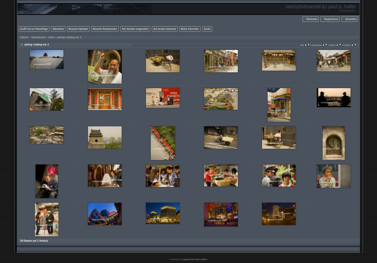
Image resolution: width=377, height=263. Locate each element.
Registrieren (331, 19)
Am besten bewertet (164, 29)
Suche (207, 29)
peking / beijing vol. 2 (69, 37)
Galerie (24, 37)
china (51, 37)
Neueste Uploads (78, 29)
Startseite (311, 19)
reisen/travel (38, 37)
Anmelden (351, 19)
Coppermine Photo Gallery (194, 259)
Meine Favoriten (190, 29)
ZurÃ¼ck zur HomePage (34, 29)
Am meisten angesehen (135, 29)
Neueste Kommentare (105, 29)
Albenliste (58, 29)
